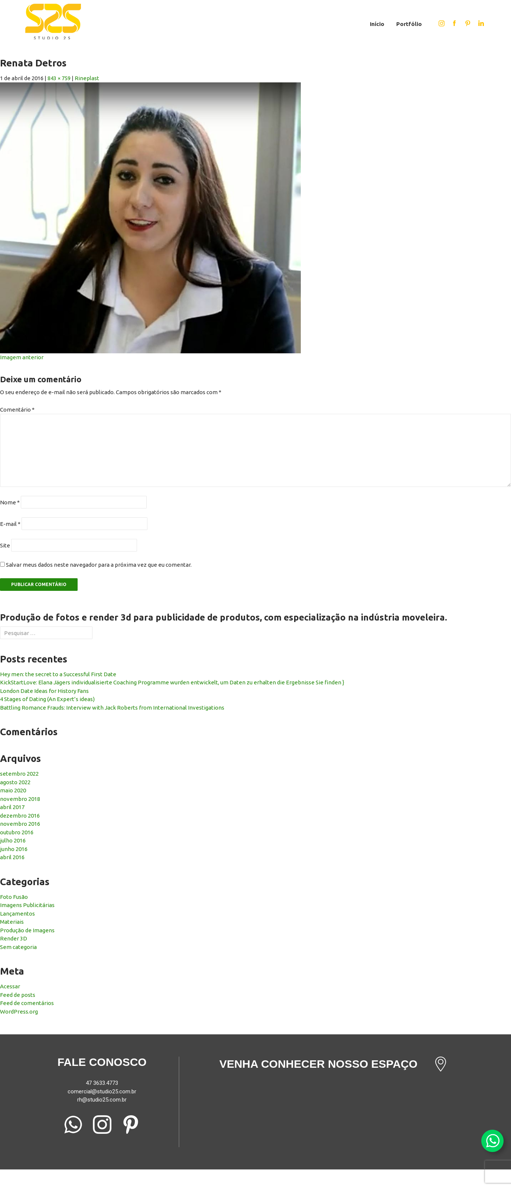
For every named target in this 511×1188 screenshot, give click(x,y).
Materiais (12, 922)
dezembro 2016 (20, 815)
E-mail (10, 524)
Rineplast (87, 78)
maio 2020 (13, 790)
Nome (10, 502)
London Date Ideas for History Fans (44, 691)
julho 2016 (13, 840)
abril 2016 (12, 857)
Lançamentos (17, 913)
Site (5, 545)
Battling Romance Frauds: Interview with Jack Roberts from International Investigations (112, 707)
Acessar (10, 986)
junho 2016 (13, 849)
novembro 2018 (20, 799)
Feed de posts (17, 995)
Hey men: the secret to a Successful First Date (58, 674)
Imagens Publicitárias (27, 905)
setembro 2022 (19, 773)
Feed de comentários (27, 1003)
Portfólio (409, 24)
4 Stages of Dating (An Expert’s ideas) (47, 699)
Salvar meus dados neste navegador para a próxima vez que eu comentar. (99, 565)
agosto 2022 (15, 782)
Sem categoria (18, 947)
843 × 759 (59, 78)
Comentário (17, 409)
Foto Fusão (14, 897)
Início (377, 24)
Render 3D (13, 938)
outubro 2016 (16, 832)
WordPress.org (19, 1011)
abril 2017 (12, 807)
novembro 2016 (20, 824)
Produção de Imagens (27, 930)
